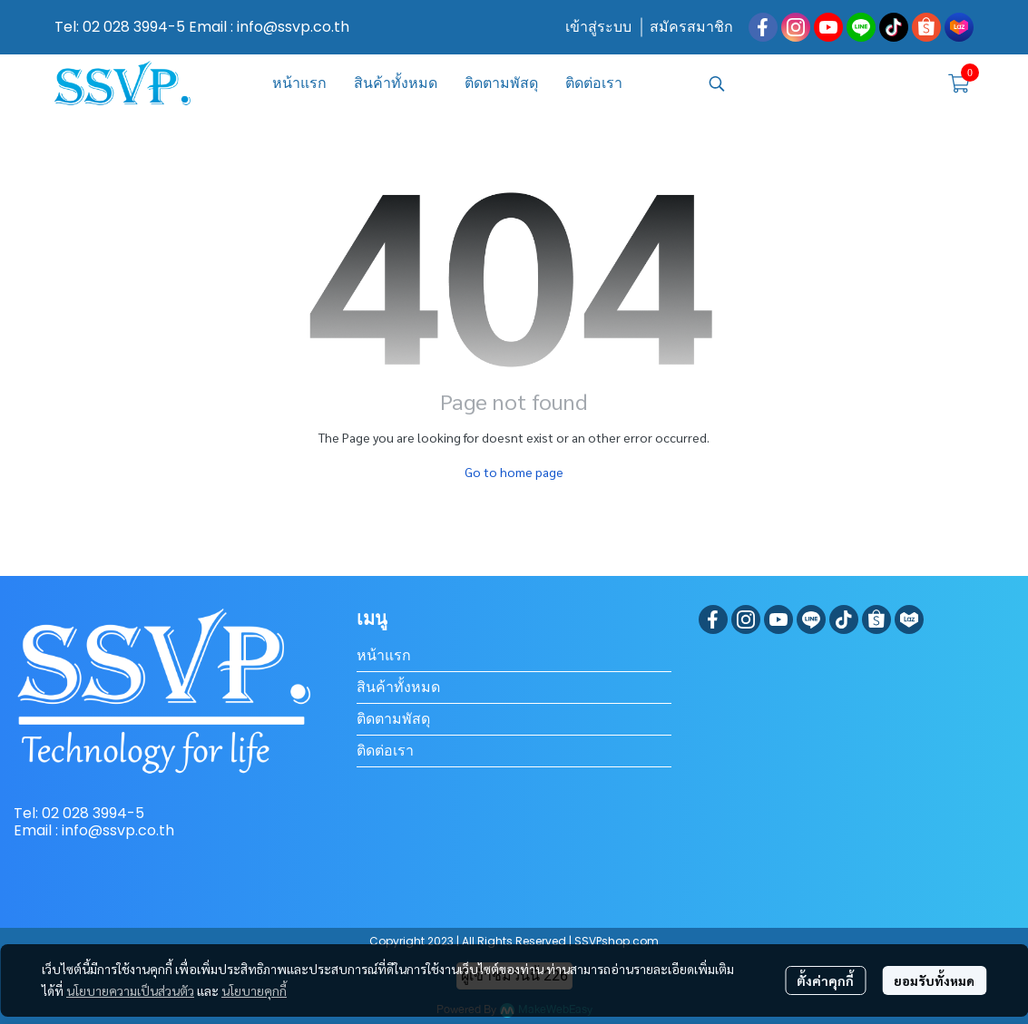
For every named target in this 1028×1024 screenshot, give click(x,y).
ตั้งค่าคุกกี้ (825, 980)
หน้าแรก (384, 655)
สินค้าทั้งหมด (398, 687)
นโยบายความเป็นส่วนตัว (130, 990)
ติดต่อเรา (385, 750)
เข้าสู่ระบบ (598, 26)
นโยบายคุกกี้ (254, 990)
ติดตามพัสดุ (393, 718)
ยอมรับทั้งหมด (934, 980)
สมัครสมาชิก (691, 26)
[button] (817, 83)
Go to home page (514, 471)
